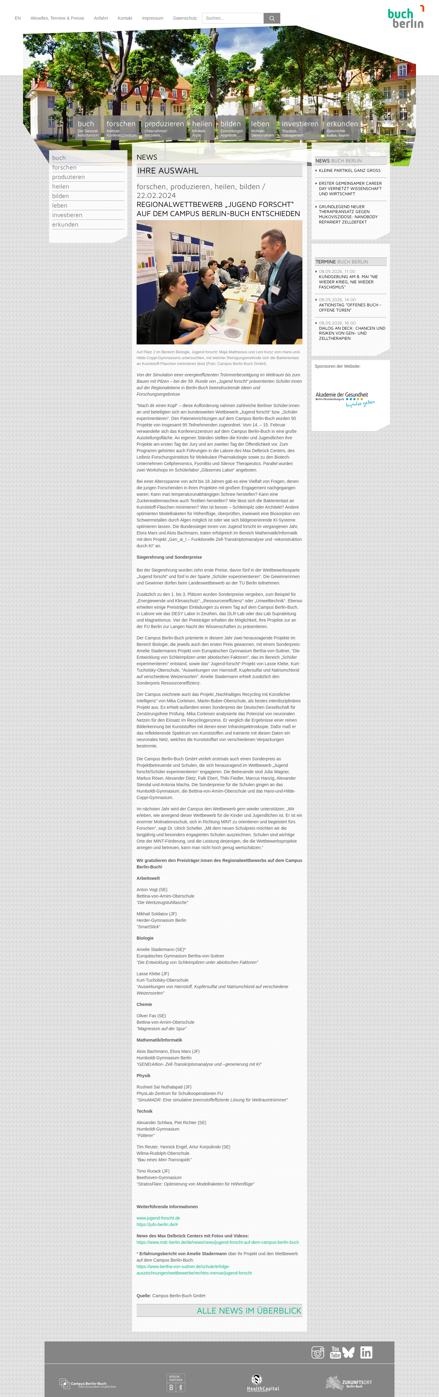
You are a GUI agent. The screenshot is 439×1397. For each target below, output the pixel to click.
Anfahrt (101, 18)
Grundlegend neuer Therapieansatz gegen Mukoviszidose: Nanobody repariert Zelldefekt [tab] (346, 214)
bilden (231, 128)
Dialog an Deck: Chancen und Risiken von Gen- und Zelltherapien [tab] (350, 330)
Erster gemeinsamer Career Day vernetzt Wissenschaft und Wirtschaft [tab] (348, 188)
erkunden (342, 128)
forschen (122, 128)
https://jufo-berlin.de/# (157, 1224)
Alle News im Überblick (249, 1310)
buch (88, 128)
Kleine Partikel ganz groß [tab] (348, 170)
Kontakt (125, 18)
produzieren (164, 128)
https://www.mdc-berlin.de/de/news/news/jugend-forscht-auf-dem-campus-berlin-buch (218, 1242)
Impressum (152, 18)
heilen (202, 128)
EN (18, 18)
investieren (300, 128)
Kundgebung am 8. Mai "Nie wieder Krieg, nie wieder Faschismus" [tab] (346, 279)
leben (262, 128)
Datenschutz (185, 18)
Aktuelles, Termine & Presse (57, 18)
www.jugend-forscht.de (158, 1218)
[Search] (233, 18)
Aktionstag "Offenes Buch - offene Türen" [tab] (348, 304)
